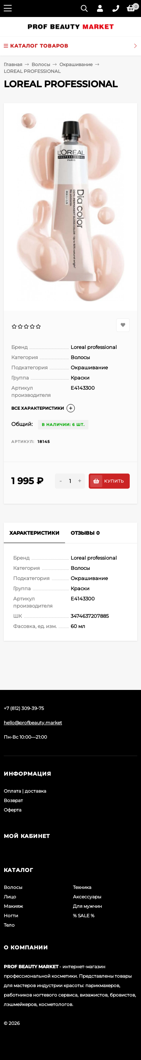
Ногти (11, 915)
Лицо (10, 897)
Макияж (13, 906)
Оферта (12, 810)
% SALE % (83, 915)
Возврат (13, 800)
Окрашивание (75, 64)
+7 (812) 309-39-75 (24, 708)
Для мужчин (87, 906)
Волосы (41, 64)
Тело (9, 925)
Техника (82, 887)
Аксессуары (87, 897)
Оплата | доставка (25, 791)
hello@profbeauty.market (33, 722)
